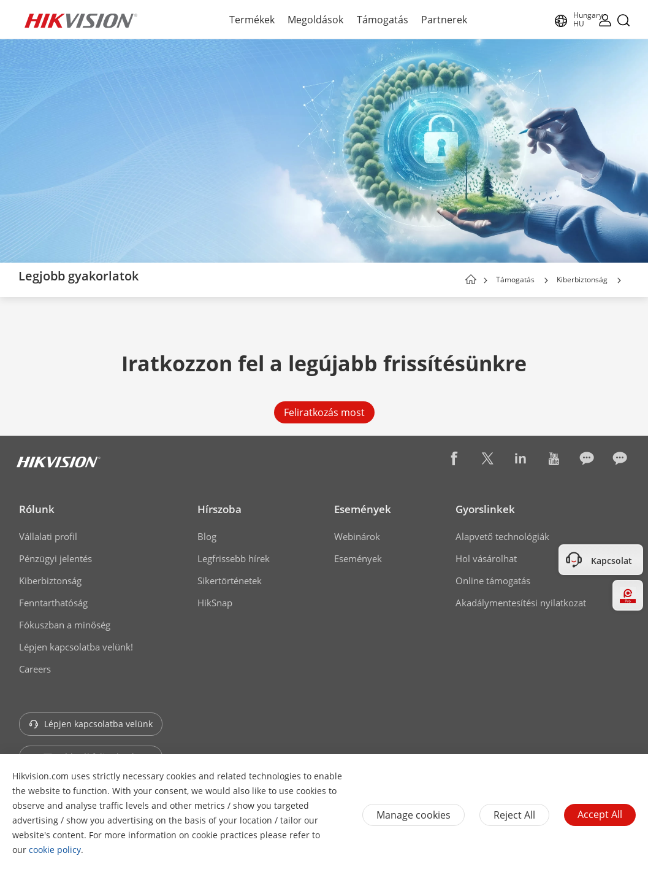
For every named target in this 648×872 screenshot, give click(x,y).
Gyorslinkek (485, 509)
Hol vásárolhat (486, 558)
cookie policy (55, 849)
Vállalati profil (48, 536)
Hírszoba (219, 509)
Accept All (599, 814)
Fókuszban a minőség (64, 625)
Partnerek (444, 19)
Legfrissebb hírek (233, 558)
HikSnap (214, 602)
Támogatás (382, 19)
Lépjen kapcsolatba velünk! (76, 647)
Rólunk (37, 509)
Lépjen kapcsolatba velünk (91, 724)
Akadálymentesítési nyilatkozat (521, 602)
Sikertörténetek (229, 580)
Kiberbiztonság (582, 279)
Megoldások (315, 19)
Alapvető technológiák (502, 536)
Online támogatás (493, 580)
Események (362, 509)
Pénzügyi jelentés (55, 558)
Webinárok (357, 536)
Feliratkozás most (324, 412)
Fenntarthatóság (53, 602)
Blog (206, 536)
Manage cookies (413, 815)
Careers (35, 669)
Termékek (252, 19)
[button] (546, 280)
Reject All (514, 815)
